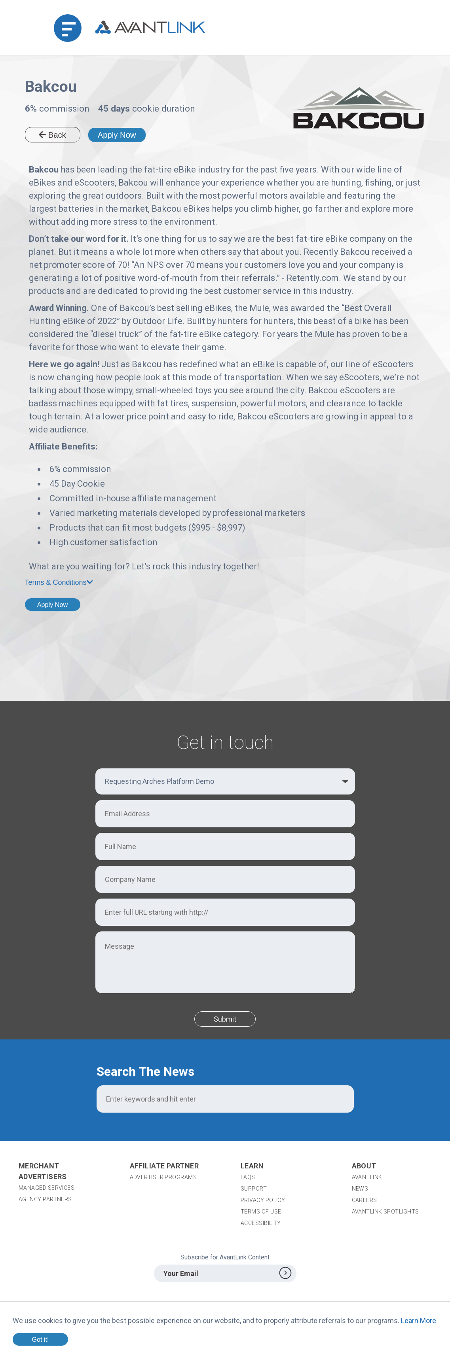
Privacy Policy (263, 1200)
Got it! (40, 1339)
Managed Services (46, 1188)
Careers (364, 1200)
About (364, 1166)
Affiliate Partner (164, 1166)
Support (254, 1188)
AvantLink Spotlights (386, 1211)
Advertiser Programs (163, 1177)
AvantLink (367, 1177)
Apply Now (117, 135)
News (360, 1188)
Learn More (418, 1320)
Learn (252, 1166)
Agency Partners (45, 1199)
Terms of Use (261, 1211)
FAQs (248, 1177)
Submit (225, 1019)
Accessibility (261, 1223)
